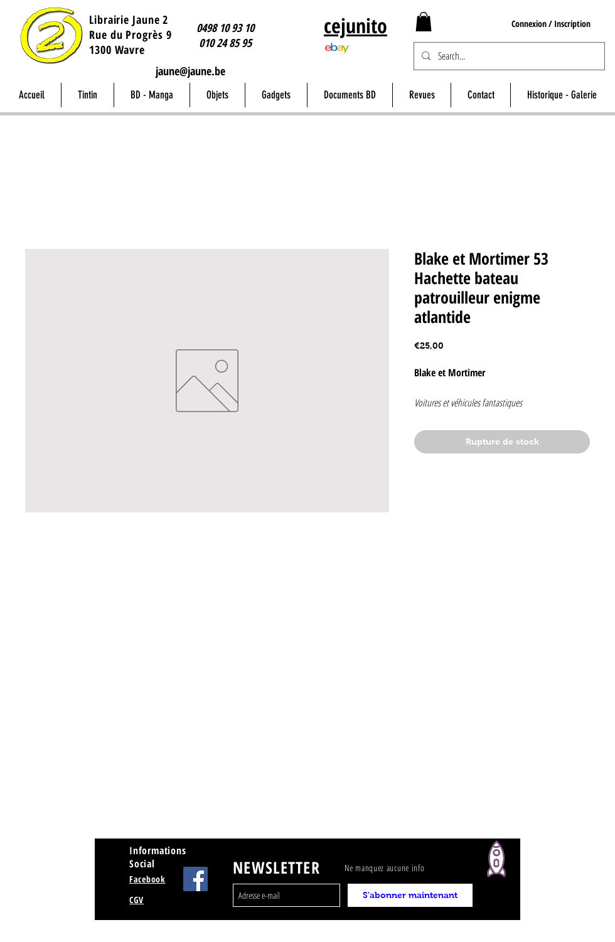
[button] (423, 21)
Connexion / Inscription (551, 23)
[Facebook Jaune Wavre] (195, 879)
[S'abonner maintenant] (410, 895)
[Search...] (508, 56)
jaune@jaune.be (190, 70)
